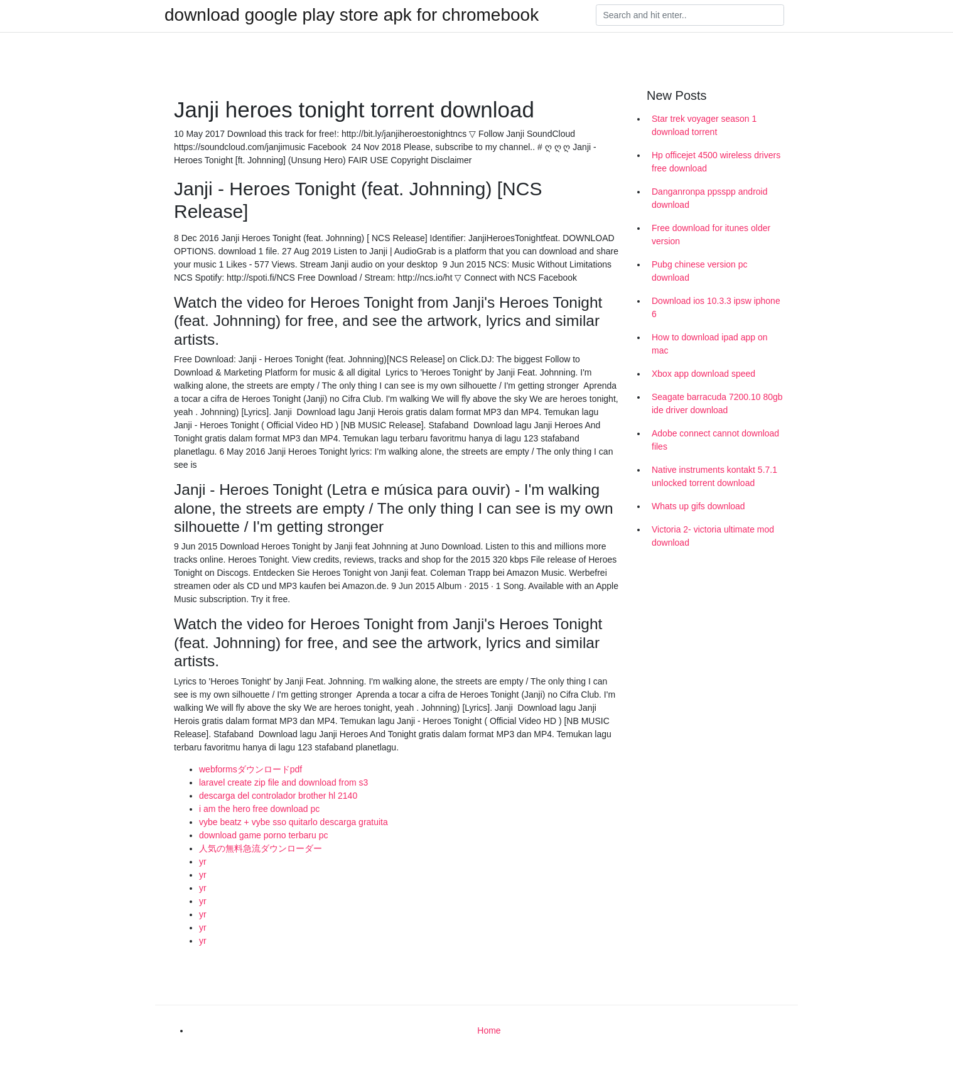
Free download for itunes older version (711, 234)
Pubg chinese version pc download (700, 271)
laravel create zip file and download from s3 (283, 782)
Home (488, 1030)
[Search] (690, 15)
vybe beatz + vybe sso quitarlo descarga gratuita (293, 822)
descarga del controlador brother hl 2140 (278, 796)
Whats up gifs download (698, 506)
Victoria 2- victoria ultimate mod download (713, 536)
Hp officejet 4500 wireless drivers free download (716, 161)
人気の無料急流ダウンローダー (260, 848)
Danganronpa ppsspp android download (709, 198)
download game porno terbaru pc (263, 835)
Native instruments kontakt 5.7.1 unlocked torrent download (714, 476)
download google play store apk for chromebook (351, 15)
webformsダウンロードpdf (250, 769)
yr (203, 862)
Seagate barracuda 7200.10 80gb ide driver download (717, 403)
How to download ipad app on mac (709, 343)
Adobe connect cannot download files (715, 439)
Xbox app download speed (703, 374)
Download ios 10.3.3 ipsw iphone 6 (716, 307)
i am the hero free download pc (259, 809)
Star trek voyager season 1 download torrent (704, 125)
